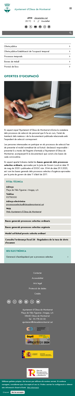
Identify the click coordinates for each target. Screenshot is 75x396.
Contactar (37, 272)
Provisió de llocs (11, 66)
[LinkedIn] (49, 26)
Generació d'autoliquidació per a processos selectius (29, 256)
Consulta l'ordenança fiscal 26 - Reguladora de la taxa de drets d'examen (36, 241)
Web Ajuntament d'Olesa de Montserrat (23, 211)
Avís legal (37, 283)
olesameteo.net (41, 18)
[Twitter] (30, 26)
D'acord (6, 392)
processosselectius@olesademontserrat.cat (25, 204)
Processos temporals (13, 56)
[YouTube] (35, 26)
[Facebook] (40, 26)
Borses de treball (11, 61)
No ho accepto (18, 392)
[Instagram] (44, 26)
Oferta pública (10, 46)
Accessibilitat (37, 278)
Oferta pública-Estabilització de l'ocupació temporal (26, 51)
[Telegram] (26, 26)
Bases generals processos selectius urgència (27, 227)
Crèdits (37, 293)
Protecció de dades (37, 288)
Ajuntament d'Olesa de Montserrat (32, 9)
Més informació (33, 388)
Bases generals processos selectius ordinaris (27, 221)
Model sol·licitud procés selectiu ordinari (25, 233)
